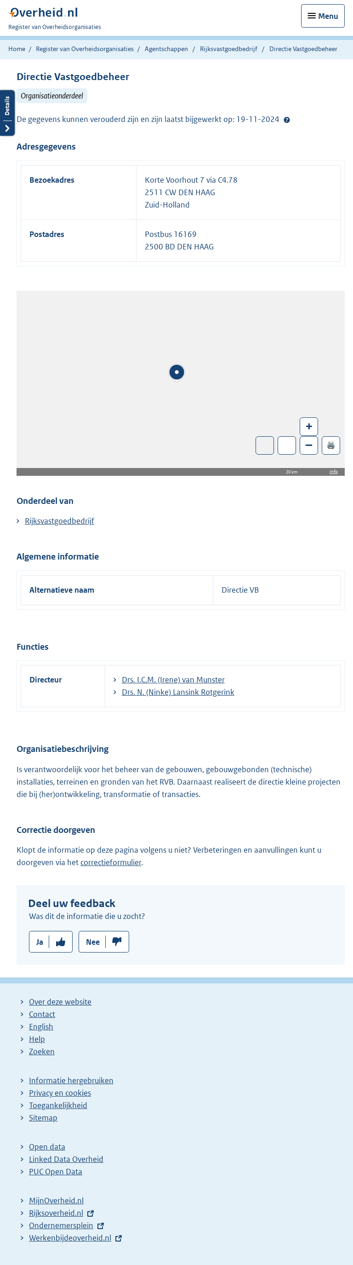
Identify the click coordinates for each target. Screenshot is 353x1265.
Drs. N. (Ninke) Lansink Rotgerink (178, 692)
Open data (47, 1147)
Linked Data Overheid (66, 1159)
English (41, 1027)
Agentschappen (166, 49)
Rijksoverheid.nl (56, 1213)
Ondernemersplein (61, 1225)
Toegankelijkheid (58, 1105)
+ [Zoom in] (309, 425)
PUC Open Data (55, 1172)
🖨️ (331, 444)
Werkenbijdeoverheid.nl (70, 1238)
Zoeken (42, 1051)
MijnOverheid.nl (56, 1201)
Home (16, 49)
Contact (42, 1014)
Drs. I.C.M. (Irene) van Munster (173, 680)
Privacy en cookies (60, 1093)
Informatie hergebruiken (71, 1080)
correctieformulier (110, 862)
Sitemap (43, 1118)
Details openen (7, 113)
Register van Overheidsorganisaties (85, 49)
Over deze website (60, 1002)
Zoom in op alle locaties (287, 446)
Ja (39, 942)
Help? (287, 120)
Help (37, 1039)
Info (334, 471)
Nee (93, 942)
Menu (328, 16)
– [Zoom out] (309, 444)
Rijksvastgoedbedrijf (229, 49)
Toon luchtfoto (265, 445)
